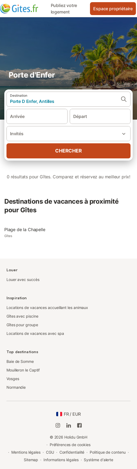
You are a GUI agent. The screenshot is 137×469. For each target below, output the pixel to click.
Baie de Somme (20, 361)
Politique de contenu (107, 452)
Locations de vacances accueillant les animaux (47, 307)
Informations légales (61, 459)
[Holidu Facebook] (79, 425)
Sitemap (31, 459)
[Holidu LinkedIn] (68, 425)
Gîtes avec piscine (22, 316)
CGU (50, 452)
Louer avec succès (22, 279)
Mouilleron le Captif (23, 370)
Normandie (16, 387)
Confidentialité (72, 452)
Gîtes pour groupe (22, 324)
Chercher (68, 151)
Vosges (12, 378)
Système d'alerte (98, 459)
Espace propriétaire (113, 8)
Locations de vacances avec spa (35, 333)
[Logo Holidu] (24, 8)
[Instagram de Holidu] (58, 425)
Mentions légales (26, 452)
